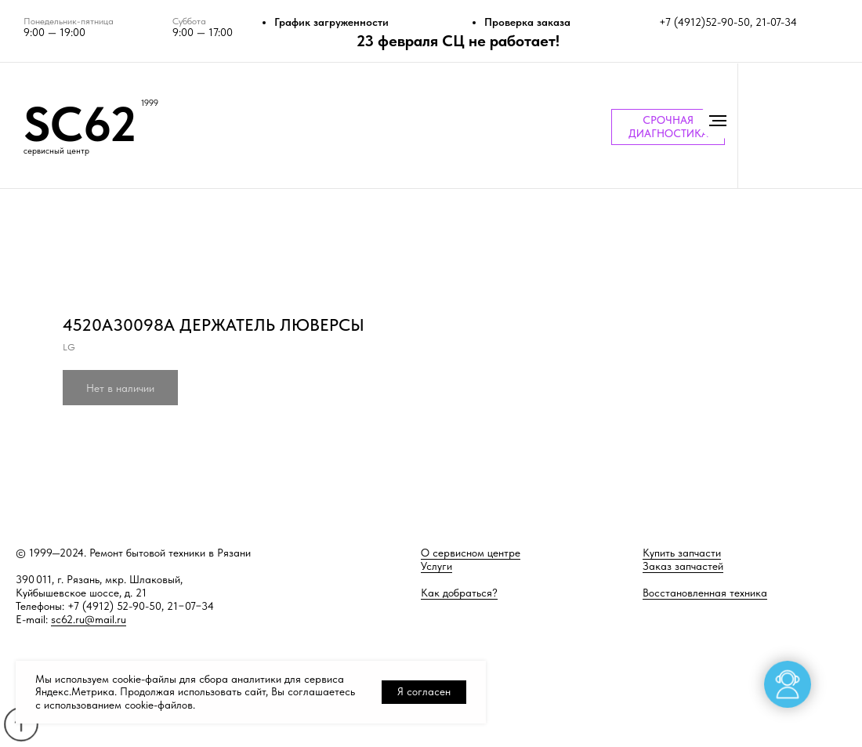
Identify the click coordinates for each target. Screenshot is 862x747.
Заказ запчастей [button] (683, 566)
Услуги (436, 566)
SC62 (80, 124)
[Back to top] (21, 725)
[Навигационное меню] (717, 120)
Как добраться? (459, 592)
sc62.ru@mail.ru (88, 619)
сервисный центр (56, 151)
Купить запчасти (682, 552)
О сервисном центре (470, 552)
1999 (149, 103)
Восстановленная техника (705, 592)
